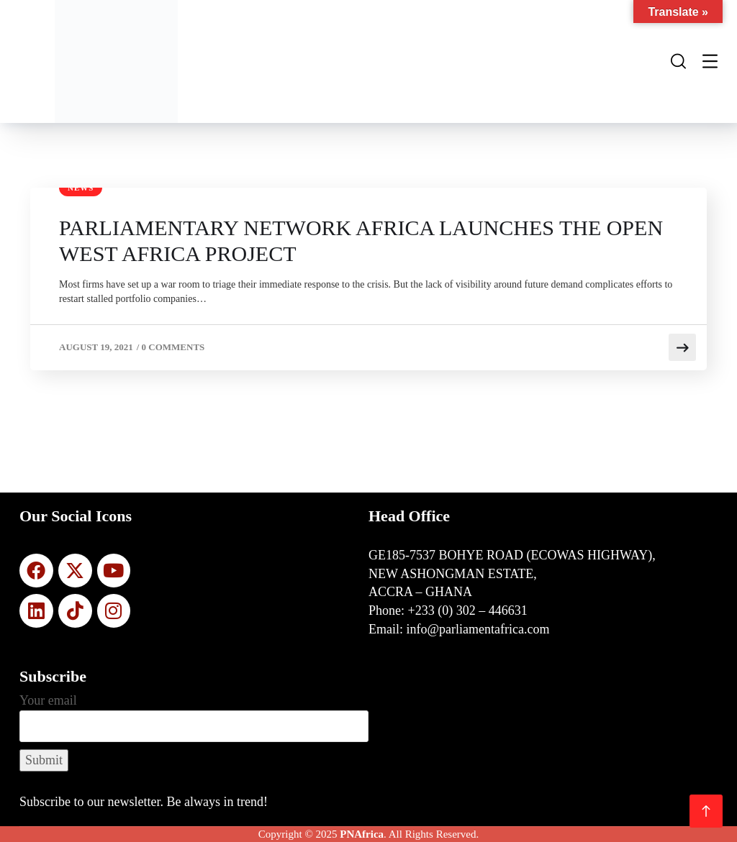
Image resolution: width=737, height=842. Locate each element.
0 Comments (173, 347)
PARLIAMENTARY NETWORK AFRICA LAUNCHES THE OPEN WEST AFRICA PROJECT (361, 240)
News (81, 187)
